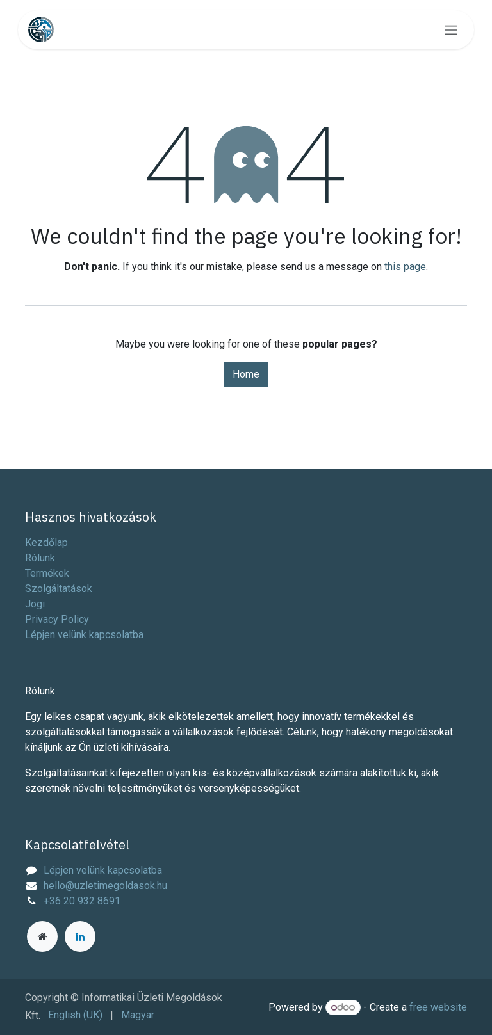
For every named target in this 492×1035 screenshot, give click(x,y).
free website (438, 1007)
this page (405, 267)
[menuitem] (75, 1015)
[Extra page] (42, 936)
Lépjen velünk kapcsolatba (84, 635)
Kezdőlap (46, 542)
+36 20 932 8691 (82, 901)
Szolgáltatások (58, 588)
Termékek (47, 573)
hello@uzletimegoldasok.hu (105, 885)
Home (246, 374)
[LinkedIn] (80, 936)
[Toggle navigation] (451, 30)
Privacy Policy (57, 619)
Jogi (35, 604)
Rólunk (40, 558)
